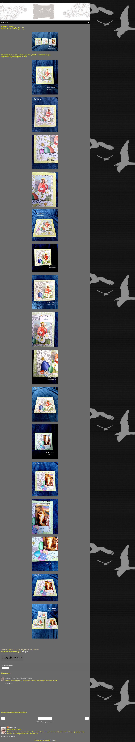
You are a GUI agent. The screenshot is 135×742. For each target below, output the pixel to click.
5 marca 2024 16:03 (26, 678)
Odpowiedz (8, 683)
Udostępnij (5, 668)
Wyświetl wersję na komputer (45, 722)
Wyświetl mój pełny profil (7, 736)
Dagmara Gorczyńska (12, 678)
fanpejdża (25, 652)
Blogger (53, 740)
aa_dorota (12, 727)
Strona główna (45, 718)
